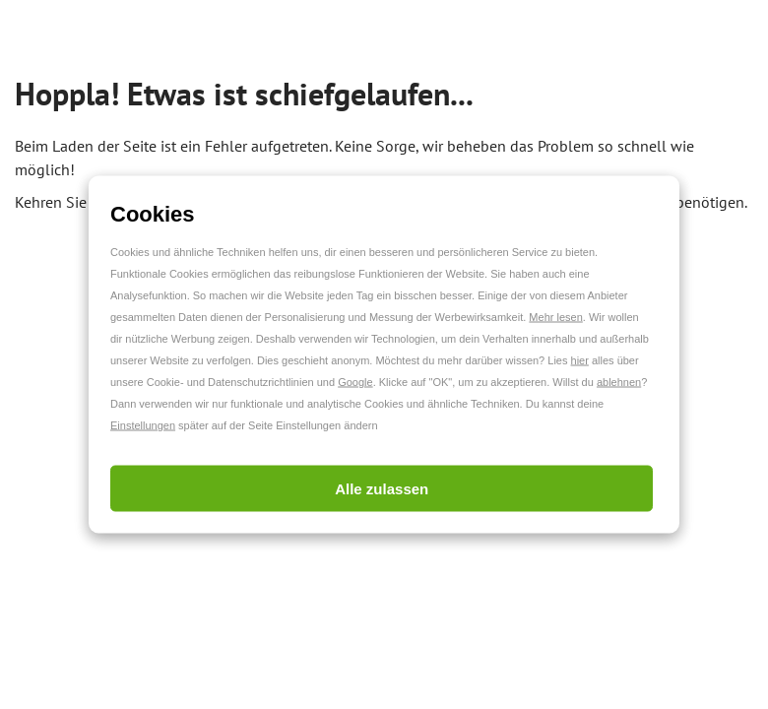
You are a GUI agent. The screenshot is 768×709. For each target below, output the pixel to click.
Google (355, 382)
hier (580, 360)
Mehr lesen (555, 317)
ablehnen (619, 382)
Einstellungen (142, 425)
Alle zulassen (381, 489)
